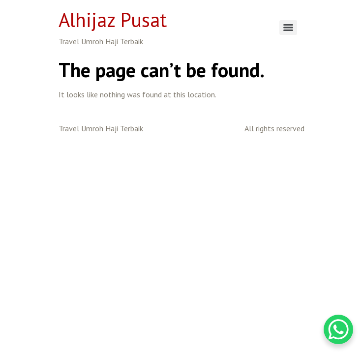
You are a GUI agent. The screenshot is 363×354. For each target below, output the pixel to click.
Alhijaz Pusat (113, 19)
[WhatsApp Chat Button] (338, 329)
